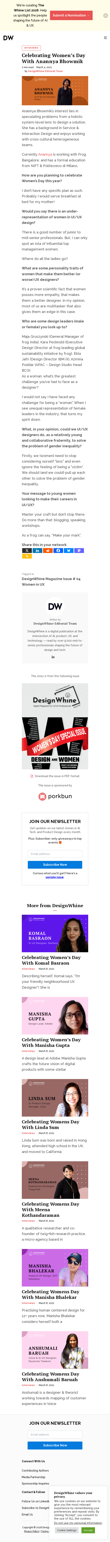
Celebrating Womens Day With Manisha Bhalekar (50, 1294)
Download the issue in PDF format (57, 776)
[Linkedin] (37, 550)
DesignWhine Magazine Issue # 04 (51, 579)
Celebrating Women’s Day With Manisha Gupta (51, 1042)
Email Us (27, 1514)
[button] (105, 15)
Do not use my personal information (78, 1523)
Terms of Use (48, 1531)
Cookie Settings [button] (66, 1530)
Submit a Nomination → (71, 15)
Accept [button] (88, 1530)
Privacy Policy (31, 1531)
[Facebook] (58, 550)
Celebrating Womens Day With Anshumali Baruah (50, 1376)
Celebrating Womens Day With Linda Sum (50, 1124)
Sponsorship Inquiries (35, 1483)
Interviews (31, 48)
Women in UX (33, 584)
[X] (27, 550)
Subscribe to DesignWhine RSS (42, 1507)
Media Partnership (33, 1477)
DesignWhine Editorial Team (45, 71)
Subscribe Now (55, 865)
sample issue (55, 877)
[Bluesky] (69, 550)
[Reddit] (48, 550)
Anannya (45, 154)
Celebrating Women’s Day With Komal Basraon (51, 960)
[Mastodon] (79, 550)
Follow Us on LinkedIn (36, 1501)
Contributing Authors (35, 1470)
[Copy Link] (27, 556)
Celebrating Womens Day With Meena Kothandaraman (50, 1209)
